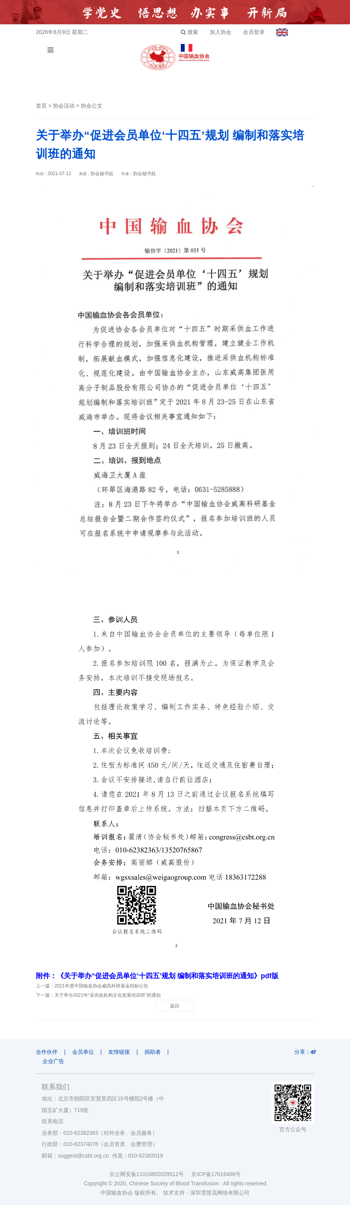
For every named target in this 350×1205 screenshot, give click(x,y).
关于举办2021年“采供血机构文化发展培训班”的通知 (107, 995)
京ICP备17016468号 (216, 1174)
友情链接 (119, 1052)
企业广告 (53, 1061)
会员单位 (83, 1052)
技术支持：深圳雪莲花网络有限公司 (206, 1193)
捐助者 (152, 1052)
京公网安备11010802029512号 (150, 1174)
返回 (174, 1006)
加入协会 (220, 32)
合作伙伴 (47, 1052)
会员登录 (254, 32)
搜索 (189, 32)
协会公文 (91, 106)
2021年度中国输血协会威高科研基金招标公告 (101, 986)
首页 (41, 106)
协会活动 (64, 106)
